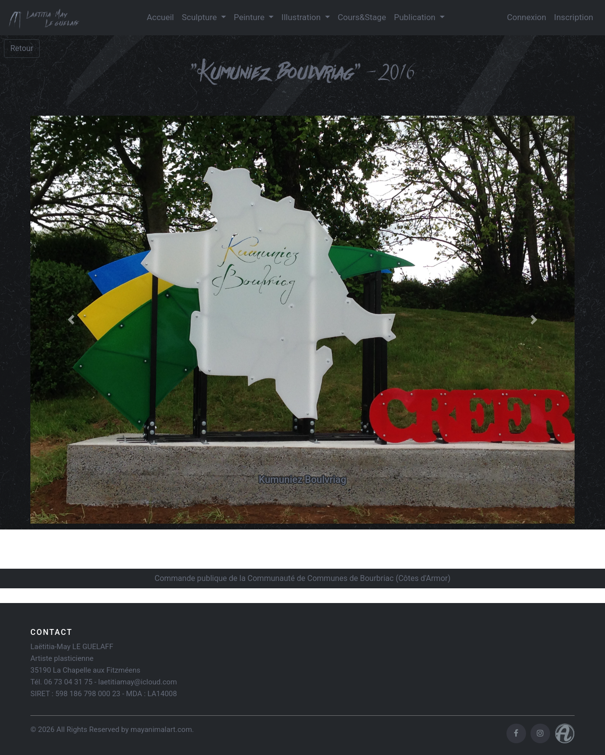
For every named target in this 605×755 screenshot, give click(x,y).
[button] (71, 320)
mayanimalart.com (161, 729)
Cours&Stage (362, 17)
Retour (21, 48)
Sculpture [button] (200, 17)
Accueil (160, 17)
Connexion (526, 17)
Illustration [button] (302, 17)
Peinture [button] (250, 17)
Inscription (573, 17)
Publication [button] (415, 17)
